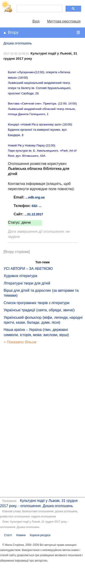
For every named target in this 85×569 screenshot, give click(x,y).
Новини (21, 535)
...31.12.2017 (33, 214)
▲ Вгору (11, 32)
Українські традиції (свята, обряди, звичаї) (39, 310)
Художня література (20, 276)
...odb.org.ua (34, 197)
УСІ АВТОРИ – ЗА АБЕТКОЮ (28, 269)
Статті (8, 535)
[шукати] (39, 9)
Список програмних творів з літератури (36, 303)
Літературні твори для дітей (27, 283)
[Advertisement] (24, 421)
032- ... (37, 206)
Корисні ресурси (40, 535)
